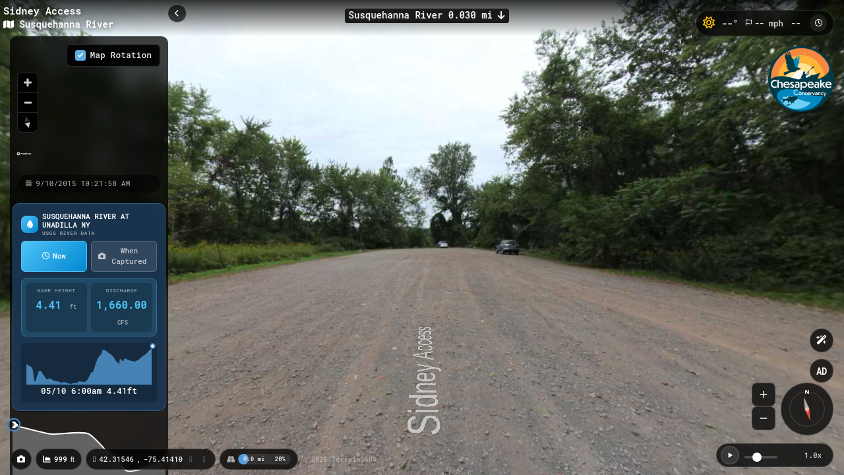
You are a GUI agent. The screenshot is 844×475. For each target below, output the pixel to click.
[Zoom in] (28, 82)
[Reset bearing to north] (28, 122)
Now (54, 256)
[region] (89, 105)
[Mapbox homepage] (24, 159)
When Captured (122, 256)
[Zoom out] (28, 102)
